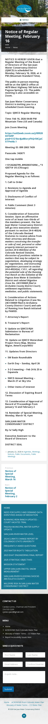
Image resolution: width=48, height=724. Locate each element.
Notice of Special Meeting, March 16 (10, 475)
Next (7, 485)
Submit (8, 689)
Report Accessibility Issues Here (18, 637)
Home (7, 47)
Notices (11, 454)
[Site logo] (24, 8)
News (15, 47)
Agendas (27, 451)
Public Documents (22, 454)
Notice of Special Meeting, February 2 (11, 492)
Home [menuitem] (6, 702)
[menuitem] (24, 508)
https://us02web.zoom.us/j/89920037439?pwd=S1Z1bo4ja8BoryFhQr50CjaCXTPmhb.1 (24, 137)
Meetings (36, 451)
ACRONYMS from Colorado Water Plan (21, 630)
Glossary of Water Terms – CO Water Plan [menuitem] (24, 705)
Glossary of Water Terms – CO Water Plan (22, 633)
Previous (9, 468)
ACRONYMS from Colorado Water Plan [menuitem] (28, 702)
